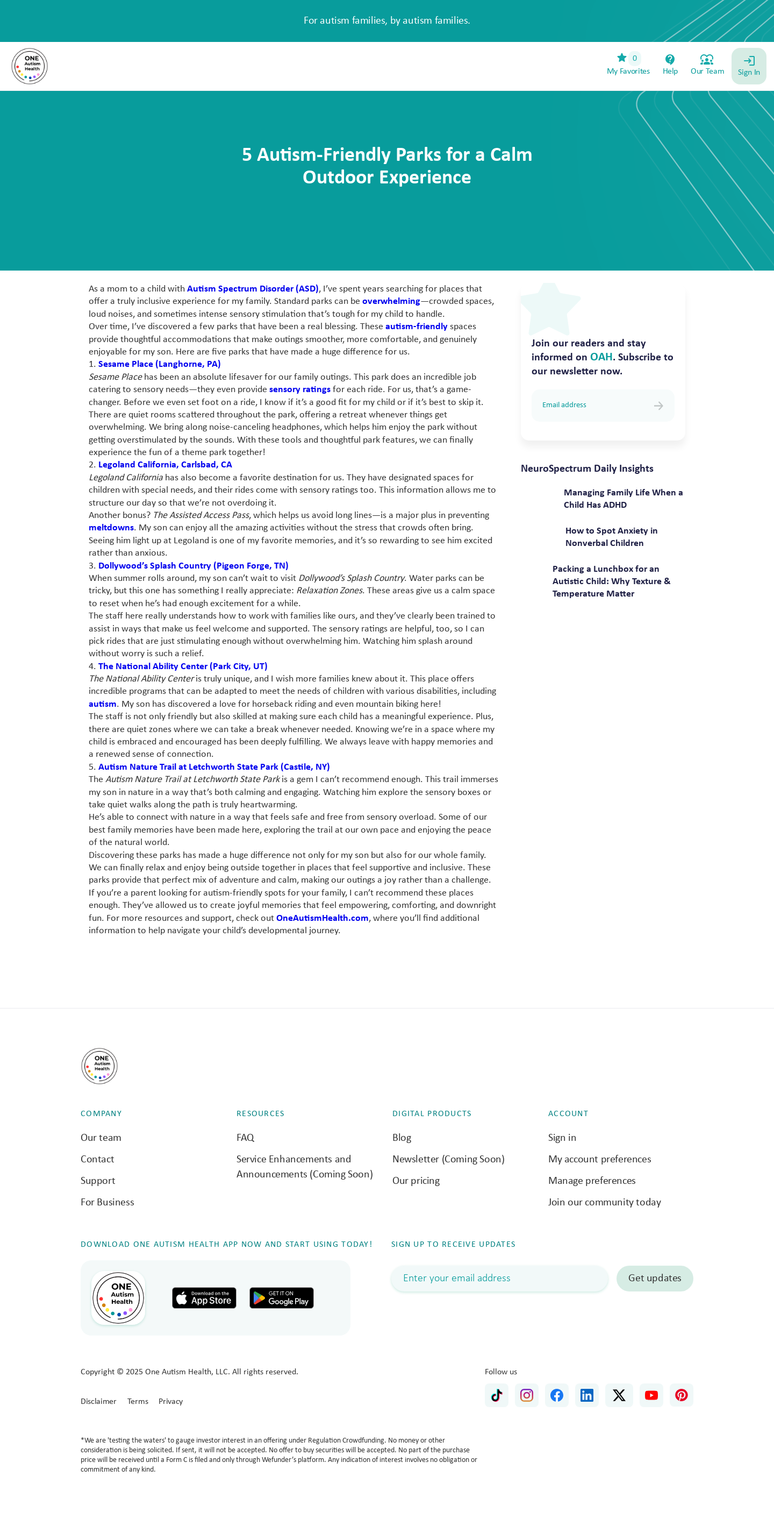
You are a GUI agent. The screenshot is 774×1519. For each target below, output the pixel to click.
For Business (107, 1202)
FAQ (245, 1138)
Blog (401, 1138)
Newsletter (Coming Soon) (448, 1159)
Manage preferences (592, 1181)
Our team (101, 1138)
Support (98, 1181)
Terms (137, 1401)
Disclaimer (99, 1401)
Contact (97, 1159)
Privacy (171, 1401)
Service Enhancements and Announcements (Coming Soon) (304, 1167)
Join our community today (604, 1202)
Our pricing (416, 1181)
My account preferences (599, 1159)
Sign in (562, 1138)
